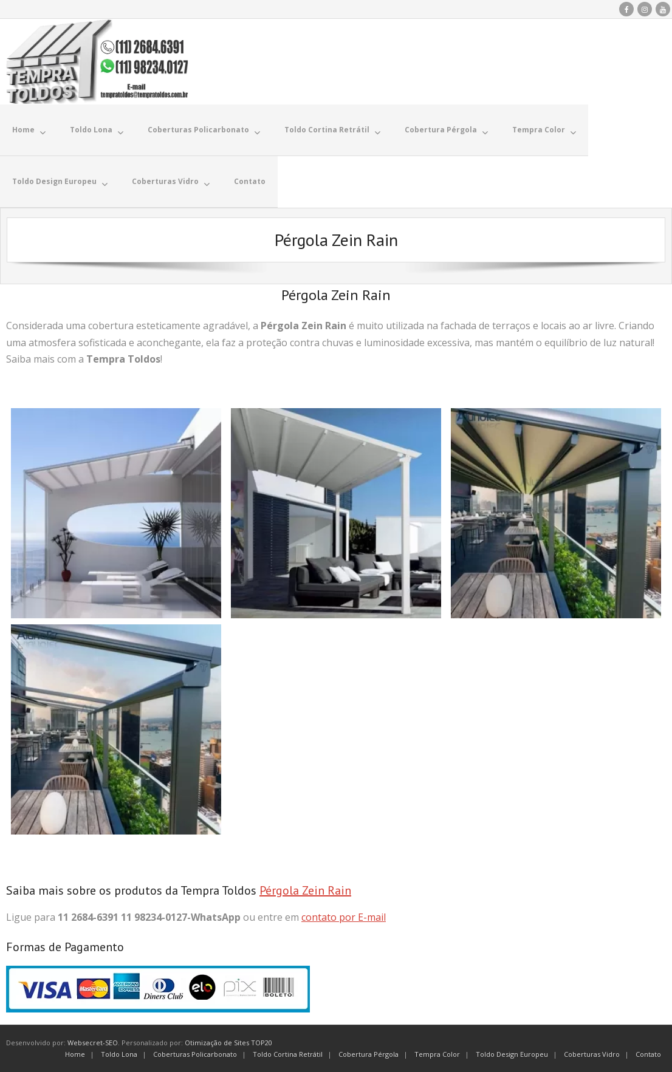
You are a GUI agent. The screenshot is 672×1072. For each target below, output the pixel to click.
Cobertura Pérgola (368, 1053)
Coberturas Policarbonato (195, 1053)
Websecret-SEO (92, 1041)
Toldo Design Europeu (512, 1053)
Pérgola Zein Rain (305, 890)
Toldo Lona (119, 1053)
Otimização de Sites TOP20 (228, 1041)
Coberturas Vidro (592, 1053)
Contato (648, 1053)
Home (75, 1053)
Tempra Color (437, 1053)
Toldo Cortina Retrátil (288, 1053)
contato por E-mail (343, 916)
